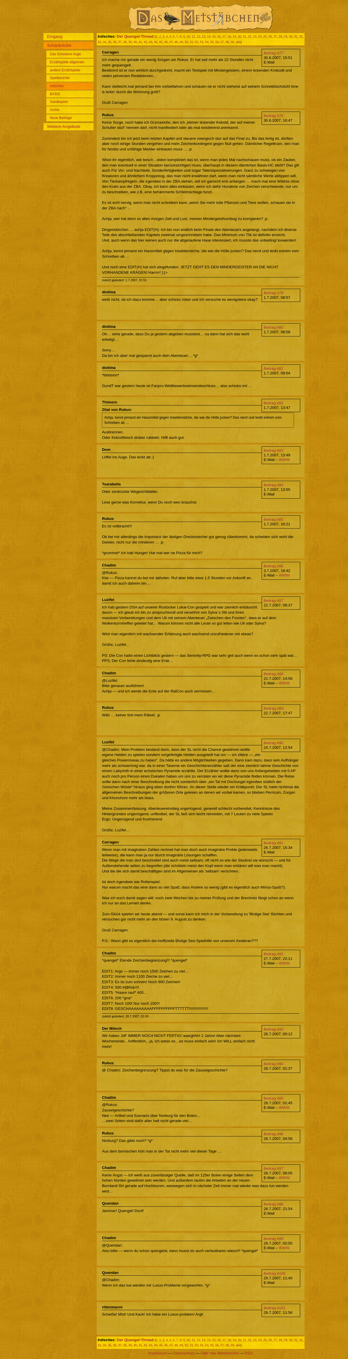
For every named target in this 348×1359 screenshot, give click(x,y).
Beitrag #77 (273, 53)
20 (239, 36)
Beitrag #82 (273, 403)
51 (191, 42)
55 (212, 42)
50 (186, 42)
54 (207, 42)
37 (119, 42)
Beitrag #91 (273, 843)
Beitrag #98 (273, 1204)
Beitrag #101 (275, 1308)
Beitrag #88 (273, 674)
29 (285, 36)
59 (232, 42)
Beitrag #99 (273, 1239)
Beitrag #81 (273, 368)
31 (295, 36)
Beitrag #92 (273, 954)
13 (203, 36)
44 (155, 42)
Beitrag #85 (273, 519)
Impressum (157, 1353)
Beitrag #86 (273, 566)
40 (135, 42)
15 (214, 36)
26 (270, 36)
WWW (284, 460)
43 (150, 42)
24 (260, 36)
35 (109, 42)
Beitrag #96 (273, 1134)
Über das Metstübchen (220, 1353)
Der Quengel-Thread (135, 36)
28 (280, 36)
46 (166, 42)
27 (275, 36)
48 (176, 42)
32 (301, 36)
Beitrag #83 (273, 450)
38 (125, 42)
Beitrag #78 (273, 116)
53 (202, 42)
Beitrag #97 (273, 1168)
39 (130, 42)
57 (222, 42)
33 (99, 42)
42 (145, 42)
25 (265, 36)
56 (217, 42)
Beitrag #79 (273, 293)
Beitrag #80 (273, 327)
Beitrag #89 (273, 708)
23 (254, 36)
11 (193, 36)
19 (234, 36)
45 (161, 42)
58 (227, 42)
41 (140, 42)
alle (238, 42)
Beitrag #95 (273, 1098)
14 (208, 36)
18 (229, 36)
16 (219, 36)
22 (249, 36)
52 (196, 42)
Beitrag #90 (273, 743)
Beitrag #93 (273, 1029)
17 (224, 36)
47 (171, 42)
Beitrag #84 (273, 485)
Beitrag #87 (273, 600)
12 (198, 36)
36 (114, 42)
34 (104, 42)
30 (290, 36)
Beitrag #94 (273, 1064)
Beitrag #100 (275, 1273)
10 (188, 36)
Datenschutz (184, 1353)
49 (181, 42)
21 (244, 36)
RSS (249, 1353)
